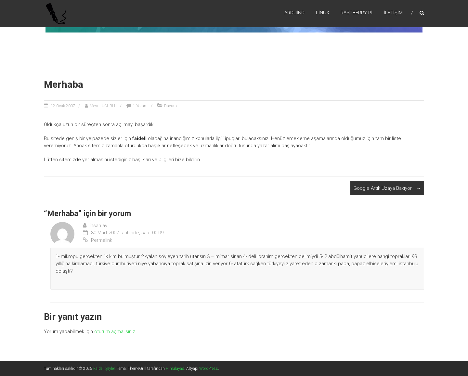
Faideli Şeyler (104, 368)
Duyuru (170, 106)
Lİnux (322, 13)
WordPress (208, 368)
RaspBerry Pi (356, 13)
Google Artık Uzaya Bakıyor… (387, 188)
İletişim (393, 13)
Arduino (294, 13)
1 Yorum (140, 106)
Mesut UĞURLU (103, 106)
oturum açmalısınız (114, 331)
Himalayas (175, 368)
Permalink (97, 240)
